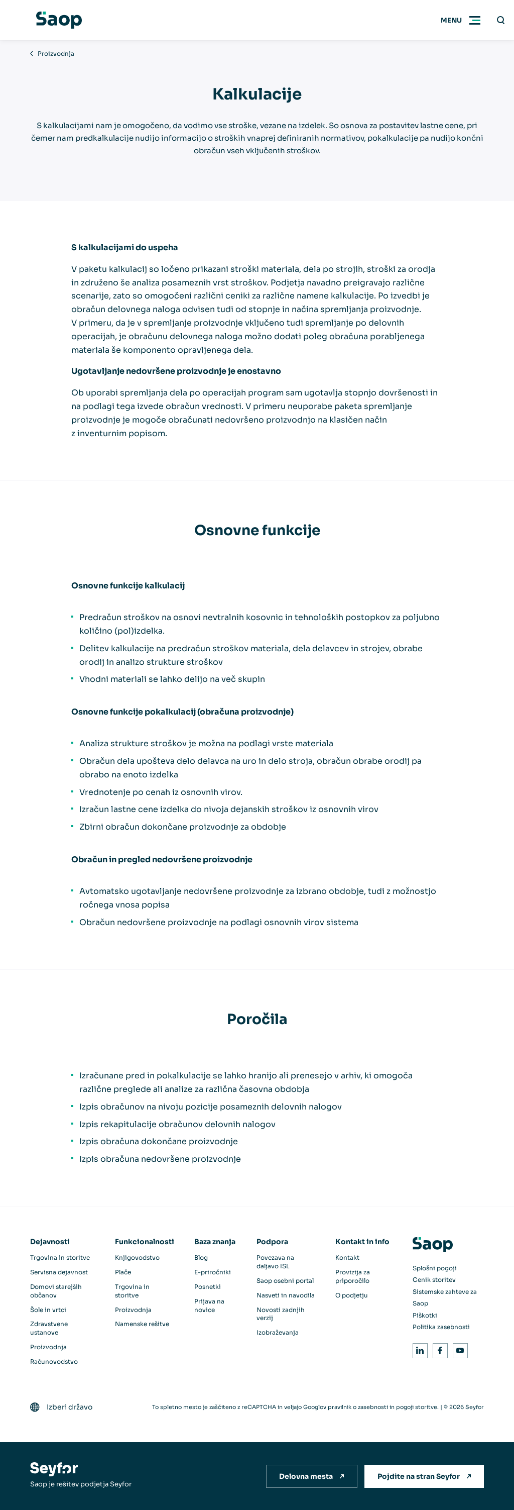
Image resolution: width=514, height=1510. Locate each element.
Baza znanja (214, 1241)
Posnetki (207, 1286)
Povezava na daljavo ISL (275, 1262)
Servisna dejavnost (59, 1272)
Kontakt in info (362, 1241)
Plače (123, 1272)
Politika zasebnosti (441, 1327)
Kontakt (347, 1257)
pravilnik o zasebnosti (358, 1407)
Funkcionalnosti (144, 1241)
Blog (201, 1257)
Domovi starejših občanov (56, 1291)
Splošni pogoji (435, 1268)
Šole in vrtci (48, 1310)
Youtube (458, 1349)
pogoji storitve (416, 1407)
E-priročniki (212, 1272)
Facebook (438, 1349)
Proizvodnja (56, 53)
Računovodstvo (54, 1361)
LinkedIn (418, 1349)
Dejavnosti (50, 1241)
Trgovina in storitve (60, 1257)
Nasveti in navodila (285, 1295)
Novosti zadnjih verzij (280, 1314)
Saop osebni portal (285, 1280)
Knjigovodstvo (137, 1257)
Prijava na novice (209, 1305)
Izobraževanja (277, 1332)
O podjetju (351, 1295)
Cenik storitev (434, 1279)
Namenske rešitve (142, 1324)
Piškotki (425, 1315)
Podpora (272, 1241)
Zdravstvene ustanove (49, 1328)
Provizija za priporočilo (352, 1276)
